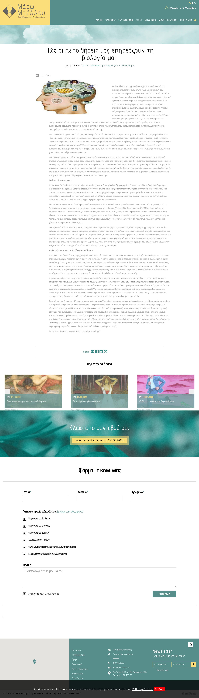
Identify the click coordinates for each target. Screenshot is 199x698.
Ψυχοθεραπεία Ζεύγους (36, 526)
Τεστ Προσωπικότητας (122, 649)
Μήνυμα (27, 565)
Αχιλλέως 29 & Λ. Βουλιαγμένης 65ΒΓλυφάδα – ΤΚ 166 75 (130, 674)
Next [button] (185, 396)
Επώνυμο (81, 492)
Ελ (190, 3)
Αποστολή (164, 593)
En (195, 3)
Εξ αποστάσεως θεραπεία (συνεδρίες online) (45, 554)
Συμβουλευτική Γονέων (36, 540)
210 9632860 (182, 7)
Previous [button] (13, 396)
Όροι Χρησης (77, 678)
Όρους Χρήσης (52, 593)
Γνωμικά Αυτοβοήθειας (123, 654)
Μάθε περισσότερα (142, 689)
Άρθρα (139, 19)
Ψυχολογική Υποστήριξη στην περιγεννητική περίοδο (49, 547)
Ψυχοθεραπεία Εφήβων (36, 533)
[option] (38, 397)
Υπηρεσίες (110, 19)
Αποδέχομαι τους (41, 593)
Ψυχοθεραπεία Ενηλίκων (36, 519)
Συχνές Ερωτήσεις (168, 19)
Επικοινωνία (186, 19)
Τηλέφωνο (136, 492)
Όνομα (26, 492)
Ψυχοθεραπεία (125, 19)
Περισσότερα (18, 413)
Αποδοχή (159, 689)
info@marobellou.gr (122, 667)
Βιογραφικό (150, 19)
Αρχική (99, 19)
